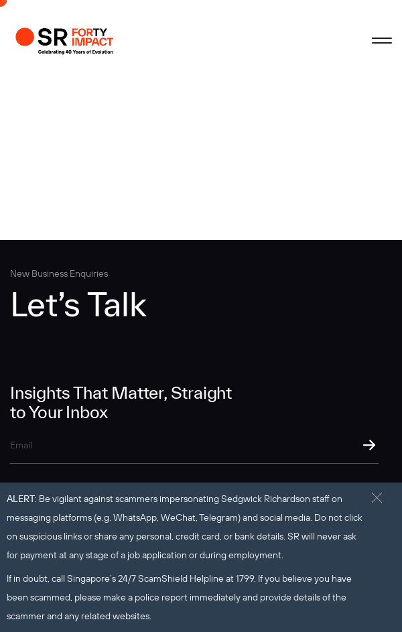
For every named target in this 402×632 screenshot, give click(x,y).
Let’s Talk (78, 304)
